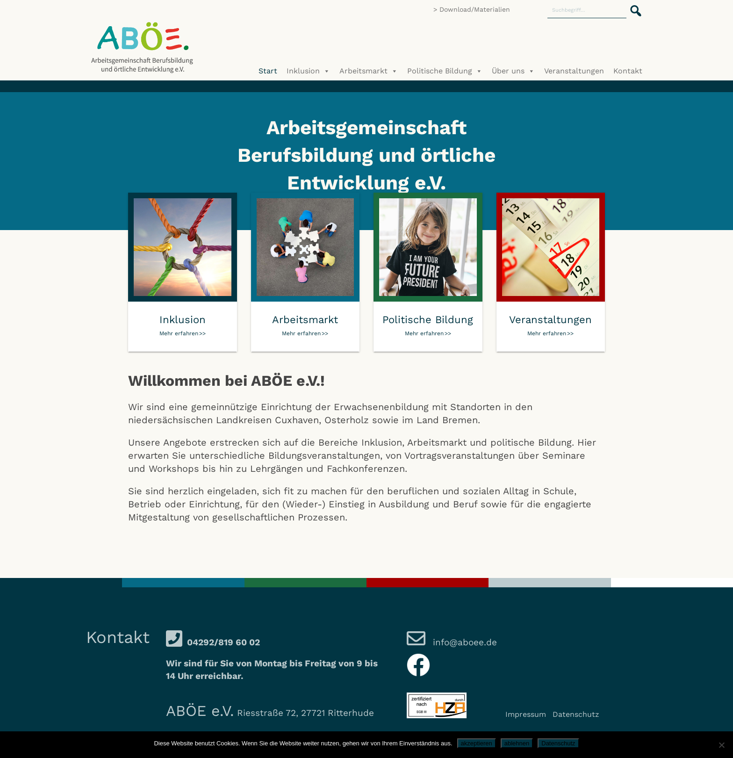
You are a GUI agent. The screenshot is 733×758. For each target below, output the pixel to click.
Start (268, 70)
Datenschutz (576, 714)
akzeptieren (476, 743)
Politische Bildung (444, 71)
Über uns (513, 71)
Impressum (525, 714)
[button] (633, 5)
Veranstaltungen (574, 70)
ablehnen (517, 743)
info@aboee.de (463, 642)
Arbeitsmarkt (368, 71)
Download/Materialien (474, 9)
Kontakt (627, 70)
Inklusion (308, 71)
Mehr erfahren (178, 333)
